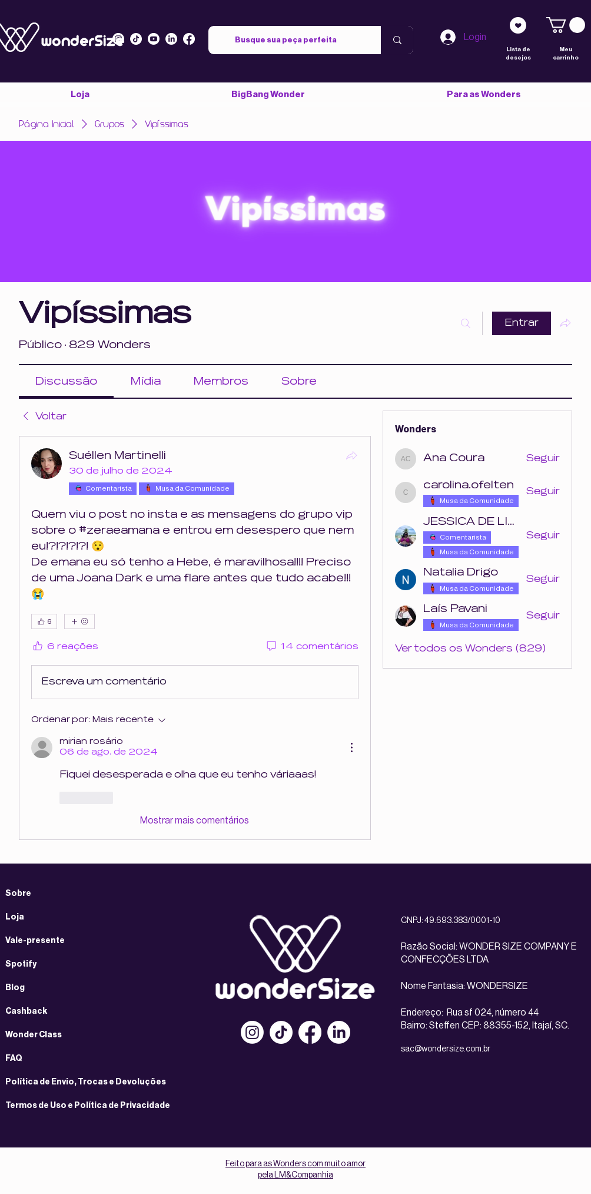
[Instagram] (118, 39)
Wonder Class (33, 1035)
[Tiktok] (136, 39)
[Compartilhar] (351, 455)
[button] (483, 94)
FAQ (13, 1058)
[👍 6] (44, 621)
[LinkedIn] (171, 39)
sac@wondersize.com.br (445, 1049)
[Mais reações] (79, 621)
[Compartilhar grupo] (565, 323)
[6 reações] (64, 647)
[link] (565, 25)
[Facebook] (309, 1032)
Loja (14, 917)
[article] (195, 638)
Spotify (20, 964)
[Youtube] (154, 39)
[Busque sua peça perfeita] (285, 40)
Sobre (18, 893)
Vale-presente (35, 941)
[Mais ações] (351, 747)
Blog (15, 988)
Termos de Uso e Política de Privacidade (87, 1106)
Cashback (26, 1011)
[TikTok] (281, 1032)
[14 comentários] (311, 647)
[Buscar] (466, 323)
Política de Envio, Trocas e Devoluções (85, 1082)
